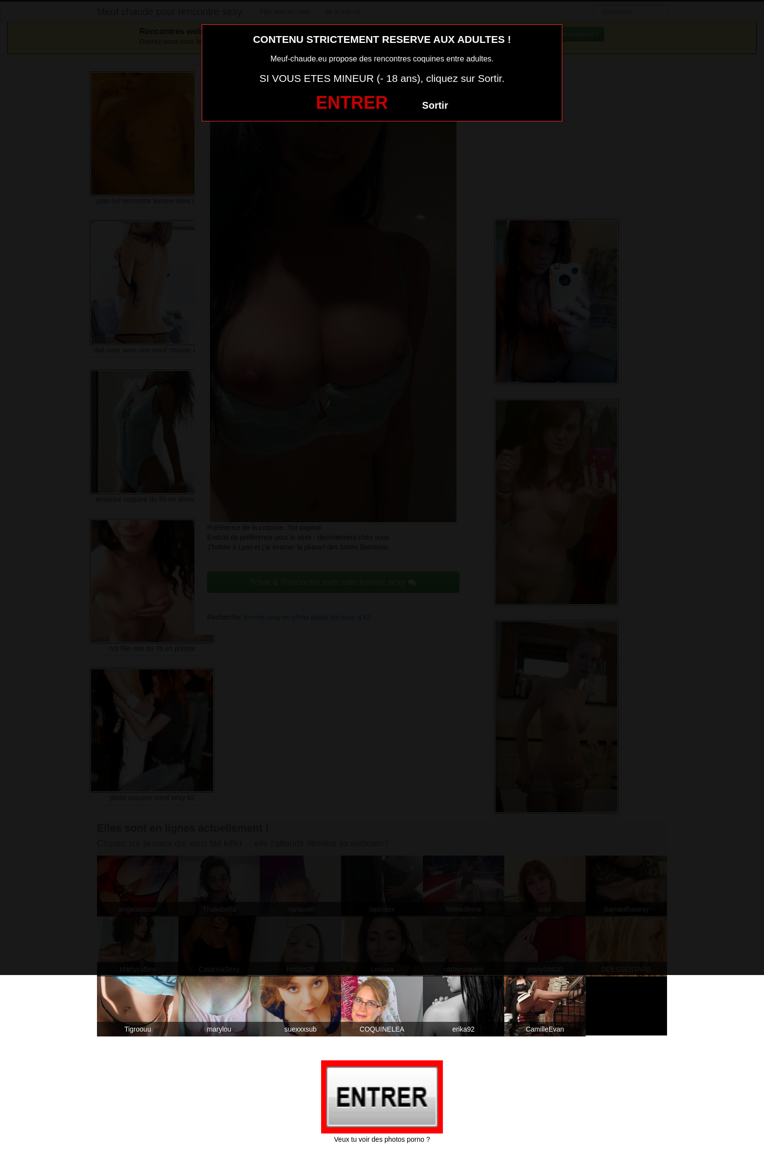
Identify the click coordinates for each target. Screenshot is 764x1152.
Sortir (435, 105)
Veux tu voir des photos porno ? (382, 1139)
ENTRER (352, 103)
